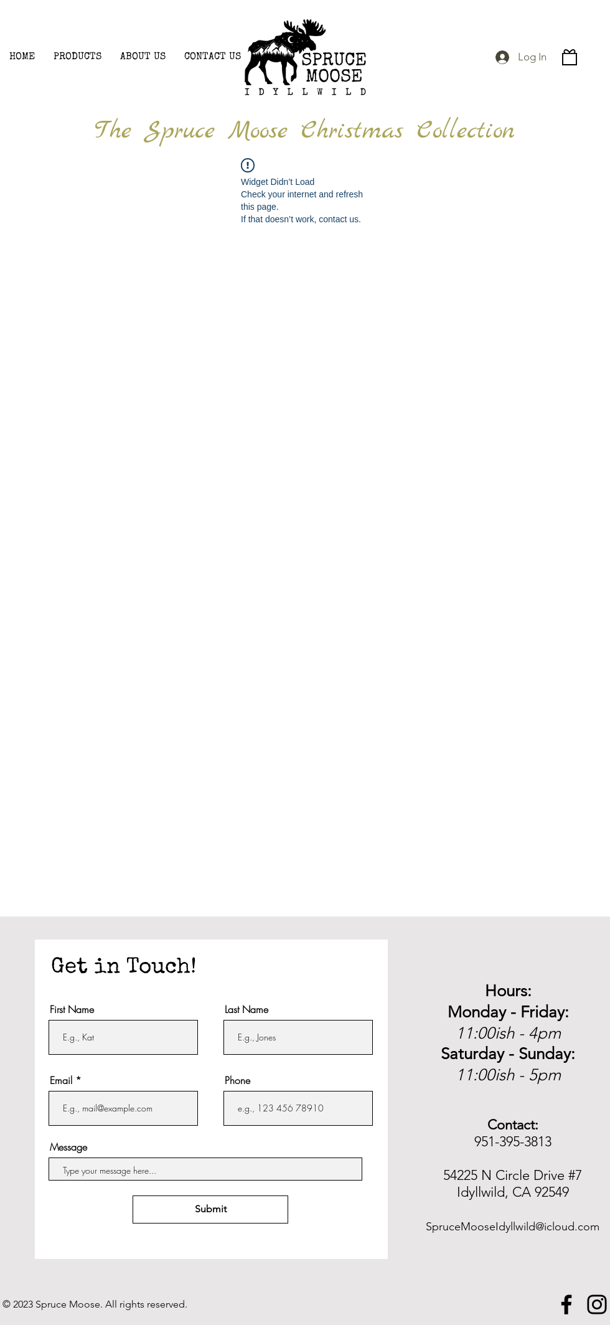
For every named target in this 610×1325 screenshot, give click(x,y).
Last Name (246, 1009)
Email (61, 1080)
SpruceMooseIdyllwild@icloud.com (512, 1226)
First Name (72, 1009)
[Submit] (210, 1209)
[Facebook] (566, 1304)
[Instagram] (597, 1304)
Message (68, 1147)
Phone (237, 1080)
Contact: (512, 1124)
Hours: (508, 991)
